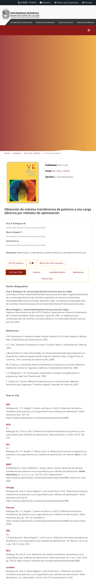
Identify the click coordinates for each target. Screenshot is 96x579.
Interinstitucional (64, 22)
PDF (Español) (17, 266)
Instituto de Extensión (48, 24)
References (78, 275)
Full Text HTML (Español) (52, 266)
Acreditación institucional (23, 24)
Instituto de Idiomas (90, 24)
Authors (36, 275)
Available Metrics (57, 275)
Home (7, 156)
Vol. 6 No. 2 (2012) (32, 156)
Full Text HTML (16, 275)
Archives (17, 156)
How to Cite (47, 281)
